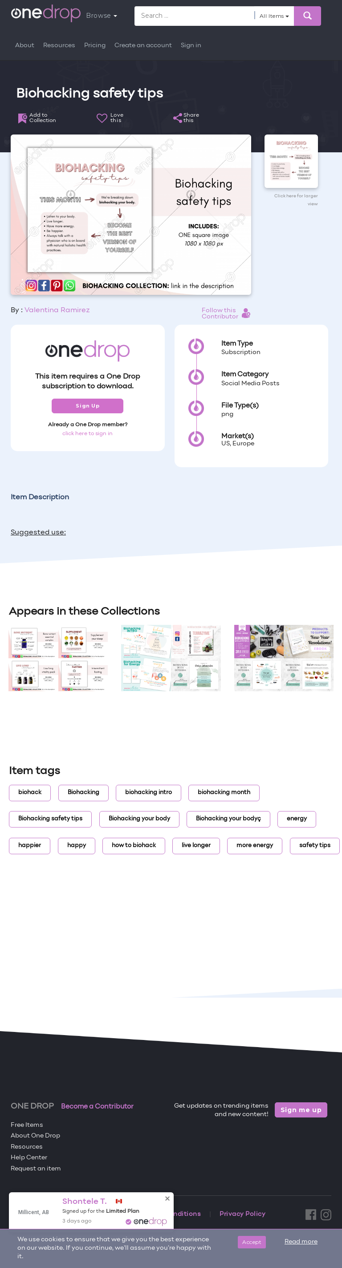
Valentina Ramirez (57, 310)
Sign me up (301, 1110)
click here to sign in (87, 433)
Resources (59, 46)
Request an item (36, 1169)
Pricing (95, 46)
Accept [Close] (251, 1242)
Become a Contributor (97, 1107)
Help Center (29, 1158)
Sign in (191, 46)
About (24, 46)
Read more (301, 1242)
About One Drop (35, 1136)
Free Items (27, 1125)
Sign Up (87, 406)
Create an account (143, 46)
